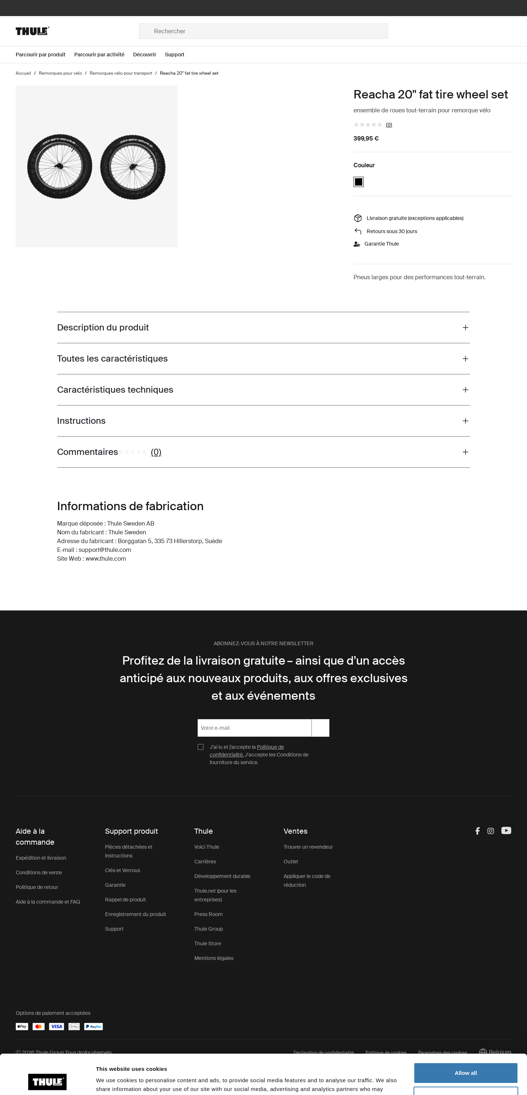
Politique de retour (37, 887)
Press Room (208, 914)
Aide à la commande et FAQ (48, 901)
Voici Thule (206, 847)
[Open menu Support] (179, 54)
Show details (113, 1080)
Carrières (205, 861)
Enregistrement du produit (135, 914)
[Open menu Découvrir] (149, 54)
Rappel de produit (125, 899)
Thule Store (207, 943)
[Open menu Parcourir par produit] (45, 54)
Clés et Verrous (122, 870)
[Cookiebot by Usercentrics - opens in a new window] (47, 1080)
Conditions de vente (39, 872)
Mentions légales (213, 958)
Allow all (466, 1035)
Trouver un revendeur (308, 847)
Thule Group (208, 929)
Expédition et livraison (41, 858)
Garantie (115, 885)
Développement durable (222, 876)
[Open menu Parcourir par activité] (103, 54)
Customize (466, 1059)
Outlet (291, 861)
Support (114, 929)
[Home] (77, 31)
